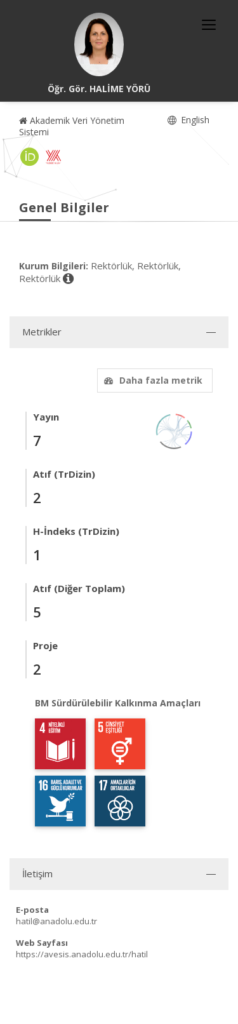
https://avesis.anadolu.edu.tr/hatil (82, 954)
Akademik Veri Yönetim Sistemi (71, 126)
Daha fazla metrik (151, 380)
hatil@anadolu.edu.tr (56, 921)
